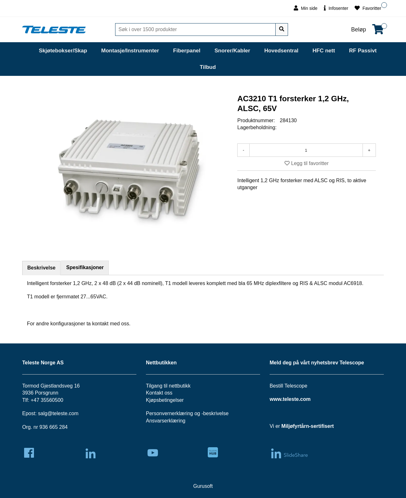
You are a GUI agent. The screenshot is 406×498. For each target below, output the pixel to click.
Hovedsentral (281, 51)
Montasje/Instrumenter (130, 51)
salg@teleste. (53, 413)
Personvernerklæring (169, 413)
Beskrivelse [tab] (41, 267)
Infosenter (336, 8)
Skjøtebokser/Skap (63, 51)
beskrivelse (216, 413)
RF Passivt (363, 51)
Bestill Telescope (288, 385)
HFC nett (323, 51)
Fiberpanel (186, 51)
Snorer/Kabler (232, 51)
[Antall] (306, 150)
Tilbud (208, 67)
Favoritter (368, 8)
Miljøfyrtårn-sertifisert (307, 426)
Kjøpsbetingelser (165, 400)
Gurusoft (203, 486)
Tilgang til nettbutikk (168, 385)
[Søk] (196, 29)
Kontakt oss (159, 392)
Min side (306, 8)
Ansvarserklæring (165, 420)
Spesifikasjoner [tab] (85, 267)
